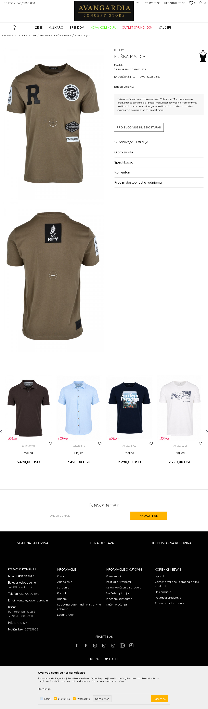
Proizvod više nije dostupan (139, 127)
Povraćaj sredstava (168, 597)
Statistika (64, 698)
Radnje (62, 599)
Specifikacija (158, 162)
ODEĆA (57, 35)
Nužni (47, 698)
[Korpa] (202, 3)
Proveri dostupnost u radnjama (158, 182)
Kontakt (62, 593)
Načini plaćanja (116, 604)
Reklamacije (163, 592)
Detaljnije (44, 689)
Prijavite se (149, 515)
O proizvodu (158, 152)
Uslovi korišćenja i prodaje (123, 587)
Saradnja (63, 587)
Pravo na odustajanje (169, 603)
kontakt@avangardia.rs (33, 600)
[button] (204, 28)
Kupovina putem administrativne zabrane (79, 607)
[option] (28, 423)
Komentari (158, 172)
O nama (62, 576)
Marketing (83, 698)
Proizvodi (45, 35)
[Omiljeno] (192, 3)
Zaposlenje (64, 582)
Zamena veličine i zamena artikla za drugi (177, 584)
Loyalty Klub (65, 614)
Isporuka (161, 576)
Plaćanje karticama (119, 599)
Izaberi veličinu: (124, 86)
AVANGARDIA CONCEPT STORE (19, 35)
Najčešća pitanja (117, 593)
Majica (28, 453)
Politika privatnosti (118, 582)
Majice (67, 35)
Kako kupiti (113, 576)
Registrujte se (174, 3)
